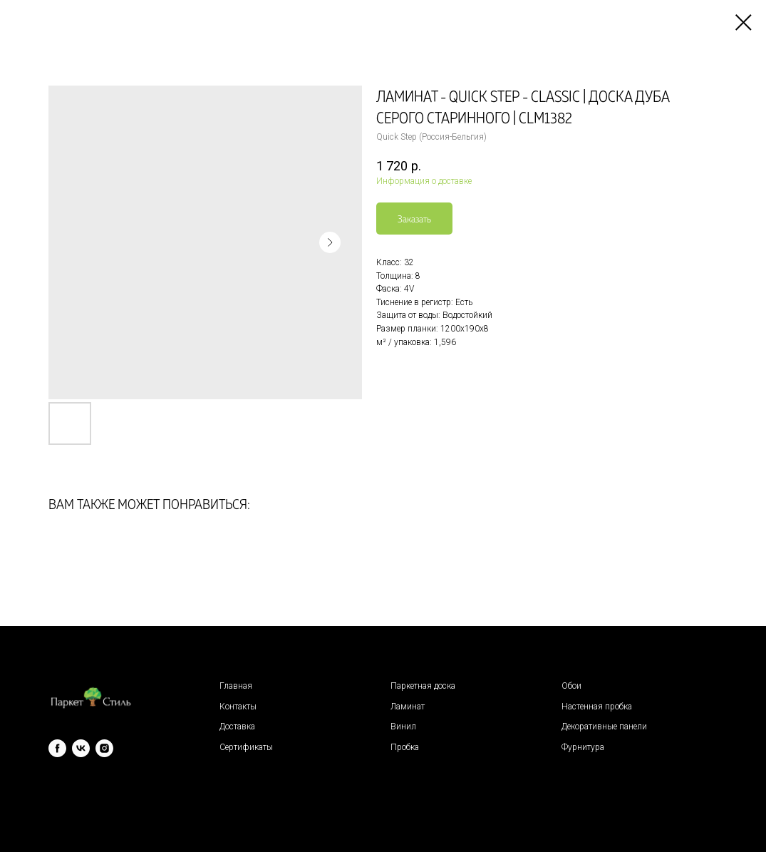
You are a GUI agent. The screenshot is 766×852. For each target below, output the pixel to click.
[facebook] (57, 748)
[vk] (81, 748)
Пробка (404, 747)
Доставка (237, 727)
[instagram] (104, 748)
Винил (403, 727)
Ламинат (407, 707)
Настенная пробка (596, 707)
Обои (571, 686)
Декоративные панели (604, 727)
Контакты (238, 707)
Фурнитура (582, 747)
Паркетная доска (422, 686)
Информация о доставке (424, 181)
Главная (235, 686)
